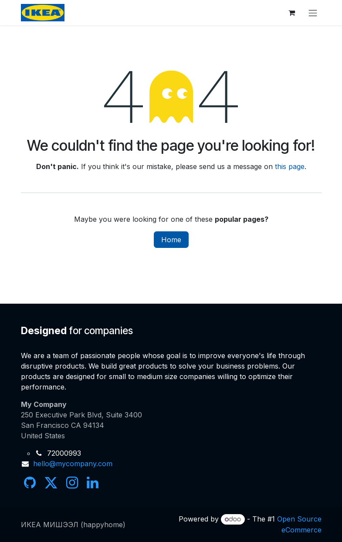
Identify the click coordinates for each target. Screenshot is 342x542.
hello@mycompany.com (72, 463)
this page (290, 166)
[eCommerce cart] (292, 12)
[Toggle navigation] (313, 12)
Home (171, 239)
